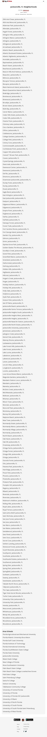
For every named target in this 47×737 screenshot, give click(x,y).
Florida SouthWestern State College (15, 650)
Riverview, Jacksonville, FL (12, 497)
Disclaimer (26, 729)
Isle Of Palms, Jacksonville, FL (13, 303)
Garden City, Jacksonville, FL (13, 235)
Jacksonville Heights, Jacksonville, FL (15, 318)
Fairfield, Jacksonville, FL (11, 220)
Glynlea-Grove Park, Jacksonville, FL (15, 244)
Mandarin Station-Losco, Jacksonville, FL (17, 380)
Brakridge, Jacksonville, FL (12, 93)
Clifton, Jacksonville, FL (11, 130)
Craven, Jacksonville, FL (11, 158)
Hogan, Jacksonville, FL (11, 281)
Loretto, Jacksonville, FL (11, 371)
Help (18, 726)
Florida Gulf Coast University (13, 640)
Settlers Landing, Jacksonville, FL (14, 544)
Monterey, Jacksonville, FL (12, 411)
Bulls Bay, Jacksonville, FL (12, 109)
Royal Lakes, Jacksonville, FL (12, 507)
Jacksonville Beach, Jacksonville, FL (15, 306)
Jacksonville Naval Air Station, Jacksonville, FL (19, 322)
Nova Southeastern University (13, 665)
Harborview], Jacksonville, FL (13, 263)
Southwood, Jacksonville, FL (13, 562)
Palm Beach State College (12, 668)
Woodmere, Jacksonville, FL (12, 621)
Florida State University (11, 653)
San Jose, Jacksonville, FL (11, 522)
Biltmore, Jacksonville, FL (12, 78)
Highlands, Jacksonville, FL (12, 272)
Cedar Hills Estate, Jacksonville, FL (15, 115)
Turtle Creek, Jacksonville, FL (13, 596)
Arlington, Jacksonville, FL (12, 41)
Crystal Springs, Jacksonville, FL (14, 161)
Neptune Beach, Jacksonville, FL (14, 417)
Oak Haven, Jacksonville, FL (12, 439)
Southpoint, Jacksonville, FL (12, 553)
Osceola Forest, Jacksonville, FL (14, 460)
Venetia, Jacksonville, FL (11, 605)
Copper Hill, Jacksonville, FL (12, 152)
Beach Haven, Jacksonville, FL (13, 66)
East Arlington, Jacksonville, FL (13, 195)
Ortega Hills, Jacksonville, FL (13, 454)
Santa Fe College (9, 681)
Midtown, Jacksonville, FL (12, 396)
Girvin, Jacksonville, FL (10, 241)
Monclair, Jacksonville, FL (12, 405)
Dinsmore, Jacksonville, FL (12, 177)
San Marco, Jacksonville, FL (12, 525)
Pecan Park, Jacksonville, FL (12, 473)
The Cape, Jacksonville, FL (12, 590)
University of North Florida (12, 702)
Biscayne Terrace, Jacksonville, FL (14, 81)
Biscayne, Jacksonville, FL (12, 84)
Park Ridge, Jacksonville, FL (12, 470)
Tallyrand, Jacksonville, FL (12, 587)
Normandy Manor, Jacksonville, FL (15, 426)
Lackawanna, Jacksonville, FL (13, 343)
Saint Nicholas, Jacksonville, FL (13, 516)
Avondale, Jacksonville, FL (12, 59)
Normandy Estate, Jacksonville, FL (15, 423)
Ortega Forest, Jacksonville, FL (13, 451)
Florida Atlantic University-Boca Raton (16, 637)
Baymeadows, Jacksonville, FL (13, 62)
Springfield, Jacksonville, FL (12, 571)
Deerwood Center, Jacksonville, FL (15, 167)
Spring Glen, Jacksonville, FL (12, 565)
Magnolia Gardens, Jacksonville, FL (15, 377)
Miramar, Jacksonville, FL (11, 399)
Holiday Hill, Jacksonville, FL (12, 288)
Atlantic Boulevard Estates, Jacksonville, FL (18, 53)
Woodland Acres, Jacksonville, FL (14, 618)
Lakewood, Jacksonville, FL (12, 359)
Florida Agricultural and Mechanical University (19, 634)
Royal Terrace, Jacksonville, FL (13, 510)
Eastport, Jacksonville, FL (11, 201)
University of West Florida (12, 711)
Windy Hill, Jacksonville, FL (12, 615)
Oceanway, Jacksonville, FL (12, 445)
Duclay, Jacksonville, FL (11, 186)
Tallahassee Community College (14, 687)
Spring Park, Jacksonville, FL (12, 568)
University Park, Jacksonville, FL (14, 602)
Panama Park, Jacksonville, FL (13, 467)
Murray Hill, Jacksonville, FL (12, 414)
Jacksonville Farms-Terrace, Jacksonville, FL (18, 309)
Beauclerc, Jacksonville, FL (12, 75)
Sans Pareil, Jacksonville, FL (12, 534)
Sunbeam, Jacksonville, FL (12, 575)
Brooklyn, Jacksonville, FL (12, 103)
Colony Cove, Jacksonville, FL (13, 143)
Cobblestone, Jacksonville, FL (13, 133)
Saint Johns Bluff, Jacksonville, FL (14, 513)
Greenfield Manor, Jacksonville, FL (15, 257)
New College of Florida (11, 662)
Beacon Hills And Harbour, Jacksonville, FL (18, 72)
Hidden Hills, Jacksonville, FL (13, 269)
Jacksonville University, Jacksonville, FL (16, 328)
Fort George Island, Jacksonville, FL (15, 232)
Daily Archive (29, 14)
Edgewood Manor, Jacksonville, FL (15, 204)
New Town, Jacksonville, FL (12, 420)
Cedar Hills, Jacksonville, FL (12, 118)
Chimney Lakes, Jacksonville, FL (14, 124)
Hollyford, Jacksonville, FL (12, 294)
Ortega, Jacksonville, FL (11, 457)
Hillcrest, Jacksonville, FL (11, 275)
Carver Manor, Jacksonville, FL (13, 112)
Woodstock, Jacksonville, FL (12, 624)
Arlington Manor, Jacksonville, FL (14, 38)
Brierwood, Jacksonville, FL (12, 99)
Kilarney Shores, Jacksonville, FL (14, 340)
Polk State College (9, 674)
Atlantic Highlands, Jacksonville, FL (15, 56)
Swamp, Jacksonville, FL (11, 578)
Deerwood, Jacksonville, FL (12, 170)
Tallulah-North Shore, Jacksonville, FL (16, 584)
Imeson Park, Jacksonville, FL (13, 300)
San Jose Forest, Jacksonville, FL (14, 519)
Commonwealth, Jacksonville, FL (14, 146)
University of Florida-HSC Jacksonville (16, 696)
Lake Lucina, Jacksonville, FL (13, 352)
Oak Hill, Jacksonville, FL (11, 442)
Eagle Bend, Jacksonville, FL (12, 192)
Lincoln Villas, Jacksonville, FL (13, 365)
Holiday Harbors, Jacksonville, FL (14, 285)
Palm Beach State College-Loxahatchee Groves (19, 671)
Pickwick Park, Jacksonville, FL (13, 482)
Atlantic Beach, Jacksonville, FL (14, 50)
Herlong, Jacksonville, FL (11, 266)
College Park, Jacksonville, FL (13, 140)
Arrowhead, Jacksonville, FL (12, 47)
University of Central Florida (13, 690)
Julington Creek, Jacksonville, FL (14, 334)
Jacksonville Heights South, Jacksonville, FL (18, 312)
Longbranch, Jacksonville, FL (13, 368)
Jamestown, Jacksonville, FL (12, 331)
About (18, 724)
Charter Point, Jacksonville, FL (13, 121)
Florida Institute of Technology (14, 644)
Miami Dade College (10, 659)
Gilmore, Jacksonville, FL (11, 238)
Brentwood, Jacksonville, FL (12, 96)
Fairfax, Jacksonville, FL (11, 217)
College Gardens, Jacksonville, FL (14, 136)
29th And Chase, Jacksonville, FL (14, 19)
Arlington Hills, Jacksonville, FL (13, 35)
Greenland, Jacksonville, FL (12, 260)
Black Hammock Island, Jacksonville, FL (16, 87)
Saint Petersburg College (12, 677)
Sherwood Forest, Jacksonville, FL (15, 547)
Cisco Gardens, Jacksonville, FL (13, 127)
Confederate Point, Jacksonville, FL (15, 149)
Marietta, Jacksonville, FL (11, 386)
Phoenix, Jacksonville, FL (11, 476)
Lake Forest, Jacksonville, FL (12, 349)
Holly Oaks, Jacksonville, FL (12, 291)
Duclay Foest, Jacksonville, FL (13, 183)
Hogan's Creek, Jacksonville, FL (14, 278)
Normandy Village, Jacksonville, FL (15, 430)
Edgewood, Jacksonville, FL (12, 207)
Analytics (25, 12)
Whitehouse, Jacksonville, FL (13, 612)
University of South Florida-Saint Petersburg (19, 708)
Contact (18, 729)
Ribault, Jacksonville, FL (11, 491)
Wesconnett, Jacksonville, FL (13, 608)
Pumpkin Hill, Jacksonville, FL (13, 485)
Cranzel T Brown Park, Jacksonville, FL (16, 155)
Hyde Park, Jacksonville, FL (12, 297)
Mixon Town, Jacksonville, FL (13, 402)
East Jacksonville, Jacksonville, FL (14, 198)
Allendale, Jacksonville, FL (12, 28)
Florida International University (14, 647)
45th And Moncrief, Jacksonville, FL (15, 22)
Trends (21, 12)
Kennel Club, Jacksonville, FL (13, 337)
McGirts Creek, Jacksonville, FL (13, 389)
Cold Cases (17, 14)
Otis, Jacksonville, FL (10, 463)
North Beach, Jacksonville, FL (13, 436)
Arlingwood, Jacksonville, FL (13, 44)
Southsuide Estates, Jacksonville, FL (15, 559)
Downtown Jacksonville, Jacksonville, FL (17, 180)
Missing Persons (23, 14)
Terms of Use (26, 724)
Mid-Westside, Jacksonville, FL (13, 392)
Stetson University (9, 684)
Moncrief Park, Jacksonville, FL (13, 408)
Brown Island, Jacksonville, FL (13, 106)
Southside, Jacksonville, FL (12, 556)
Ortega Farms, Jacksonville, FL (13, 448)
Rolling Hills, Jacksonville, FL (12, 504)
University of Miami (10, 699)
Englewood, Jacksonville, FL (12, 214)
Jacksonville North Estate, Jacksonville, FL (17, 325)
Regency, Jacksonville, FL (11, 488)
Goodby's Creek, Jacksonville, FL (14, 251)
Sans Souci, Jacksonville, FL (12, 537)
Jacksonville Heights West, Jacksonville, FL (17, 315)
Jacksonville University (11, 656)
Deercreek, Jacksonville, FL (12, 164)
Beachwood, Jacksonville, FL (13, 69)
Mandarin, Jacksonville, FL (12, 383)
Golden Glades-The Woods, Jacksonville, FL (18, 248)
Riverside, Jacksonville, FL (12, 494)
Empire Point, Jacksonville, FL (13, 210)
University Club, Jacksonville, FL (14, 599)
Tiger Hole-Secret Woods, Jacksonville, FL (17, 593)
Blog (18, 731)
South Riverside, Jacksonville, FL (14, 550)
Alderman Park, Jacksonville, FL (14, 25)
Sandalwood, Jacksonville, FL (13, 531)
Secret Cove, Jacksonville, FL (13, 541)
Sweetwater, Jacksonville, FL (13, 581)
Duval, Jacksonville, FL (10, 189)
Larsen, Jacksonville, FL (11, 362)
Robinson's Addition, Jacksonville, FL (16, 500)
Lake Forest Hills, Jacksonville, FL (14, 346)
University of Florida (10, 693)
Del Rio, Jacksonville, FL (11, 173)
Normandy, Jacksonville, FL (12, 433)
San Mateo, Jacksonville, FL (12, 528)
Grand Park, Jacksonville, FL (12, 254)
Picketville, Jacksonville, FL (12, 479)
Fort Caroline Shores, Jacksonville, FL (16, 229)
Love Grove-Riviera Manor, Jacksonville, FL (18, 374)
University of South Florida (12, 705)
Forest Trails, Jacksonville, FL (13, 226)
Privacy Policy (26, 726)
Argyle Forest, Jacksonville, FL (13, 32)
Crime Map (20, 10)
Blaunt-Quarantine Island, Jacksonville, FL (17, 90)
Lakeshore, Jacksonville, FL (12, 355)
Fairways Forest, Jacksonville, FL (14, 223)
